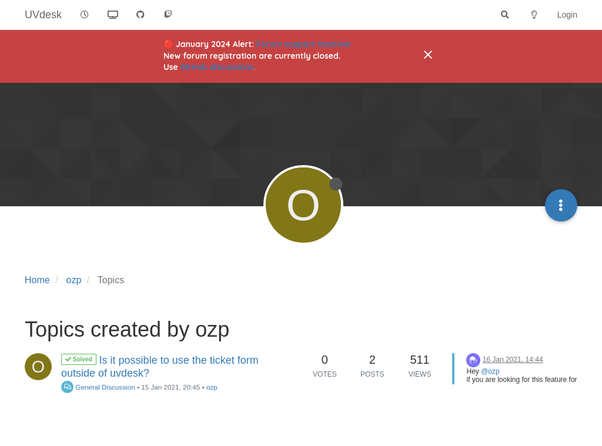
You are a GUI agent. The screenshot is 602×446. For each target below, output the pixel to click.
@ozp (490, 371)
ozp (212, 387)
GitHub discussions (217, 67)
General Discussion (98, 387)
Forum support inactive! (303, 44)
